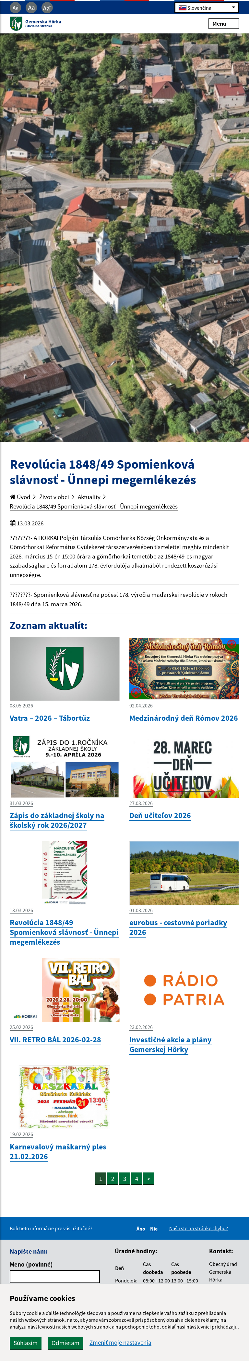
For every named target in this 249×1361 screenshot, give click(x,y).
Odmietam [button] (65, 1343)
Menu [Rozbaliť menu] (223, 23)
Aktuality (89, 497)
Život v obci (54, 497)
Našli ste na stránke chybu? (198, 1228)
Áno (141, 1228)
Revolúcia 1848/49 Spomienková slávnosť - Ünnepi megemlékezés (94, 506)
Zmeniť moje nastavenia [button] (120, 1343)
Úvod (20, 497)
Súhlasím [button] (26, 1343)
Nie (155, 1228)
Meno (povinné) (31, 1264)
